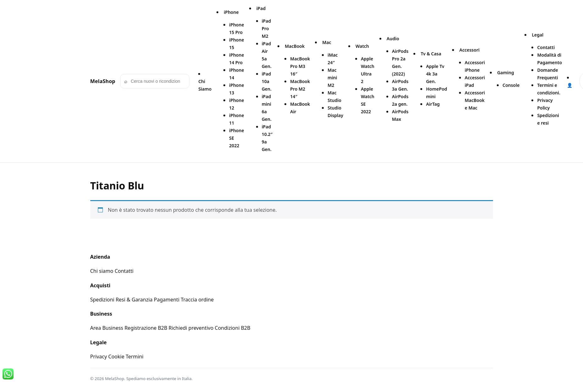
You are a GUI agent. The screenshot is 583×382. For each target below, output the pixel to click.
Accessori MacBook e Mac (475, 100)
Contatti (546, 47)
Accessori (469, 50)
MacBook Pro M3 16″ (300, 66)
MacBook (295, 46)
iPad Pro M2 (266, 28)
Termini (134, 356)
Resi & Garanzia (134, 299)
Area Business (106, 327)
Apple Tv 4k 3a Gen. (435, 73)
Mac (326, 42)
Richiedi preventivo (191, 327)
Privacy (98, 356)
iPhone (231, 12)
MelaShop (102, 81)
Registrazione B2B (146, 327)
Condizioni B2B (232, 327)
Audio (393, 39)
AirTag (433, 104)
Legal (537, 35)
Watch (362, 46)
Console (510, 85)
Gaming (505, 73)
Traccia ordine (197, 299)
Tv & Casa (431, 54)
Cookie (116, 356)
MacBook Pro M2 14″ (300, 88)
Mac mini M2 (332, 77)
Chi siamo (102, 270)
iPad (261, 8)
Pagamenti (166, 299)
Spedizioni (102, 299)
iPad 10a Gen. (267, 81)
